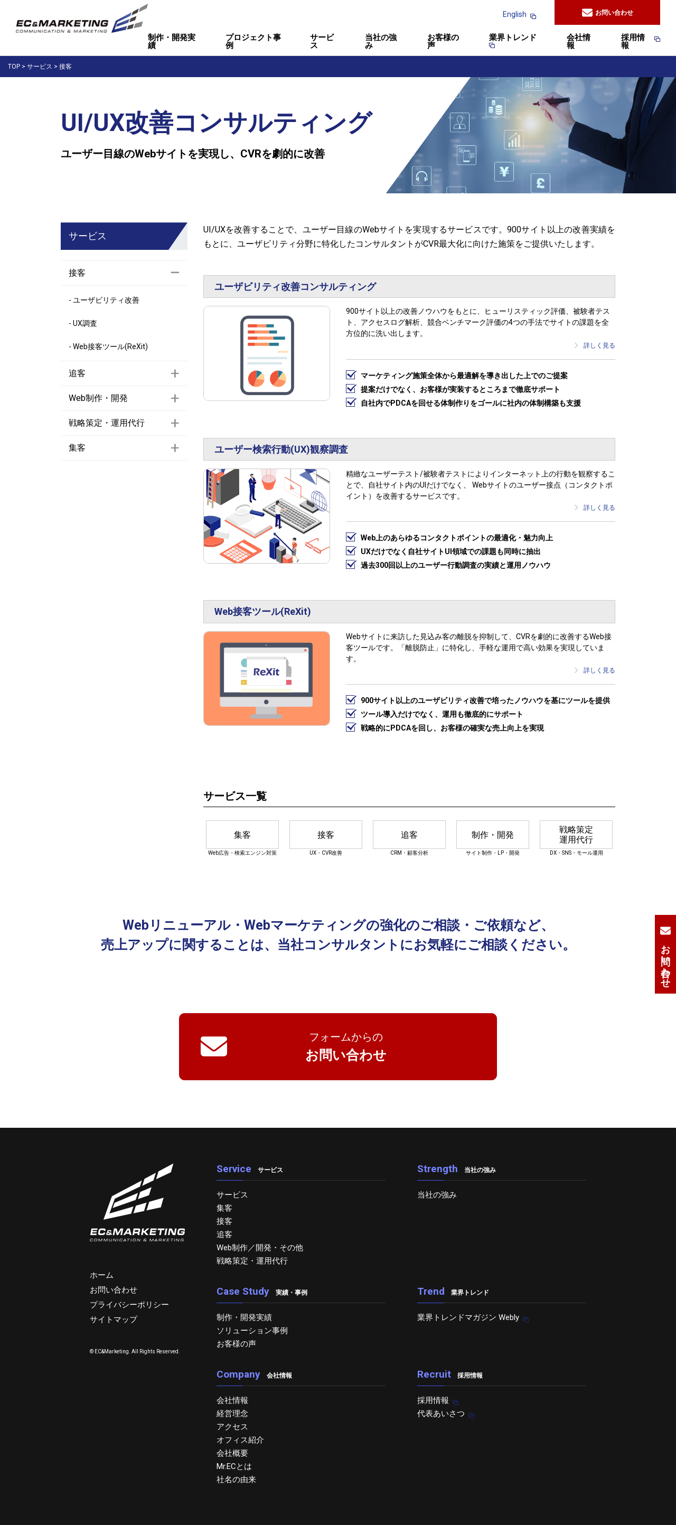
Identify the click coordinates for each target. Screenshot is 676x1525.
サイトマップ (113, 1319)
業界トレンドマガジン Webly (468, 1317)
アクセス (232, 1427)
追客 (224, 1234)
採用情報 (636, 42)
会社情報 (578, 42)
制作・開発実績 (171, 42)
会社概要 (232, 1453)
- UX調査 (83, 323)
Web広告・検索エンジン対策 (242, 838)
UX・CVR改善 (325, 838)
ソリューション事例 (252, 1330)
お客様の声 (443, 42)
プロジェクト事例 (253, 42)
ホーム (102, 1275)
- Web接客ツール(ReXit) (108, 346)
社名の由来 (236, 1479)
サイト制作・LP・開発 (492, 838)
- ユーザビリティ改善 (104, 300)
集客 (224, 1208)
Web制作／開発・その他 (260, 1247)
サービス (322, 42)
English (515, 14)
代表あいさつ (441, 1413)
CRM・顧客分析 (409, 838)
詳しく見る (594, 345)
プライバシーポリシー (129, 1304)
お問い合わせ (607, 12)
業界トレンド (513, 41)
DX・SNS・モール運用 (576, 838)
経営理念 (232, 1413)
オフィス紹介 (240, 1440)
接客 (224, 1221)
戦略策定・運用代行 (252, 1261)
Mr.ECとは (234, 1466)
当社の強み (381, 42)
